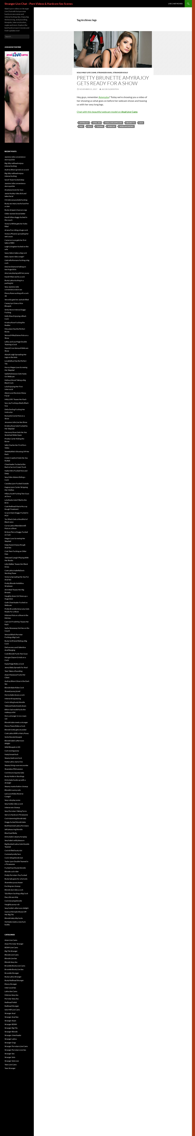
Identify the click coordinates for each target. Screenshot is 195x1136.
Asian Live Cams (11, 940)
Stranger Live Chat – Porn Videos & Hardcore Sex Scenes (39, 3)
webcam (111, 126)
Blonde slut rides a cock (14, 890)
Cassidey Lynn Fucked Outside (17, 483)
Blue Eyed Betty (11, 833)
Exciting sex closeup (12, 886)
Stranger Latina (11, 1039)
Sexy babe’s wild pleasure (14, 840)
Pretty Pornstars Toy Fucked (16, 875)
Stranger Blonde (11, 1031)
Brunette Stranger (12, 973)
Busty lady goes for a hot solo (16, 879)
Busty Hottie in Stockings (14, 776)
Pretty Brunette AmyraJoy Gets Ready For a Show (113, 80)
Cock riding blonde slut (14, 858)
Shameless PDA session (14, 769)
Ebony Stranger (11, 984)
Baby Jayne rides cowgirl (14, 256)
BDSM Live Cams (11, 947)
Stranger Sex (9, 1053)
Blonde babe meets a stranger (16, 722)
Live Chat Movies (175, 4)
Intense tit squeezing (13, 698)
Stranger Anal (104, 72)
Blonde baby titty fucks (14, 918)
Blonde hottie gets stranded (15, 730)
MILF (81, 126)
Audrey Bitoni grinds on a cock (17, 170)
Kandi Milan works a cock (15, 277)
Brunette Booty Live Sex (14, 969)
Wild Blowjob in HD (12, 747)
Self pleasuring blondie (14, 829)
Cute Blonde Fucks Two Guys (16, 654)
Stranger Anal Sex (11, 1017)
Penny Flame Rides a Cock (15, 726)
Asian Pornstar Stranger (14, 944)
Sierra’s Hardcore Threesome (16, 815)
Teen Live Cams (11, 1064)
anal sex (97, 123)
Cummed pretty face (13, 854)
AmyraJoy (104, 97)
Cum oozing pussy (12, 751)
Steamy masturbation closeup (16, 786)
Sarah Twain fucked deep (14, 180)
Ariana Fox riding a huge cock (16, 230)
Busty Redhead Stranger (14, 980)
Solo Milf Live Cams (86, 72)
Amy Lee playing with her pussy (17, 273)
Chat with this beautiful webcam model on (107, 111)
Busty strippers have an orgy (16, 210)
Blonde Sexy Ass (11, 962)
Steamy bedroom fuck (13, 758)
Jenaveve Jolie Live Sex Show (16, 422)
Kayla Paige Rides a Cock (14, 664)
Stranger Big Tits (11, 1028)
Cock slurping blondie (13, 901)
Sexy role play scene (12, 800)
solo (89, 126)
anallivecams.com (113, 123)
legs (141, 123)
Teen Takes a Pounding (13, 671)
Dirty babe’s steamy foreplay (16, 837)
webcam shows (126, 126)
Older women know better (15, 213)
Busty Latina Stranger (13, 977)
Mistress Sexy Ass (11, 995)
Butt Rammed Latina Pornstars (17, 826)
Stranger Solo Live (12, 1061)
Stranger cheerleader (13, 1035)
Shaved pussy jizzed (12, 691)
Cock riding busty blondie (15, 702)
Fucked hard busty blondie (15, 868)
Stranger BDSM (11, 1024)
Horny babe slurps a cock (15, 695)
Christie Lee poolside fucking (16, 200)
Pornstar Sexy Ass (12, 999)
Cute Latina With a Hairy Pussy (17, 733)
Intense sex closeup (12, 807)
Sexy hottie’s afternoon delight (16, 908)
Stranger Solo (120, 72)
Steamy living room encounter (16, 765)
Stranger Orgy (10, 1042)
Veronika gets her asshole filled (17, 299)
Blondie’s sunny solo (13, 790)
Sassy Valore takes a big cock (16, 253)
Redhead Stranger (12, 1006)
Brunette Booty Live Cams (15, 966)
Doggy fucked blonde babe (15, 822)
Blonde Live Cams (12, 955)
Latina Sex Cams (11, 991)
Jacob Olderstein (110, 89)
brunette (130, 123)
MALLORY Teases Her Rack (15, 399)
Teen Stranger (10, 1068)
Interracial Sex (10, 988)
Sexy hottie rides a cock (14, 804)
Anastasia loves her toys (14, 190)
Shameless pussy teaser (14, 882)
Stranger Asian (10, 1020)
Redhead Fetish (11, 1002)
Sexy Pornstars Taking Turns (16, 811)
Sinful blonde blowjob (13, 737)
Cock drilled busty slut (13, 850)
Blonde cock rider (12, 871)
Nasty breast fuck (11, 754)
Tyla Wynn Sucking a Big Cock (16, 893)
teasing (99, 126)
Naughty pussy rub (12, 904)
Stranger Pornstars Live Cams (16, 1046)
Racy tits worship (11, 897)
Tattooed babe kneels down (15, 706)
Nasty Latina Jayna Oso (14, 762)
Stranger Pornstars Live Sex (15, 1050)
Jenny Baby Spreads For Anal (16, 667)
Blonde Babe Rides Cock (14, 687)
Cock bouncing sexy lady (14, 773)
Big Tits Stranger (11, 951)
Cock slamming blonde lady (15, 818)
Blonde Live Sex (11, 958)
